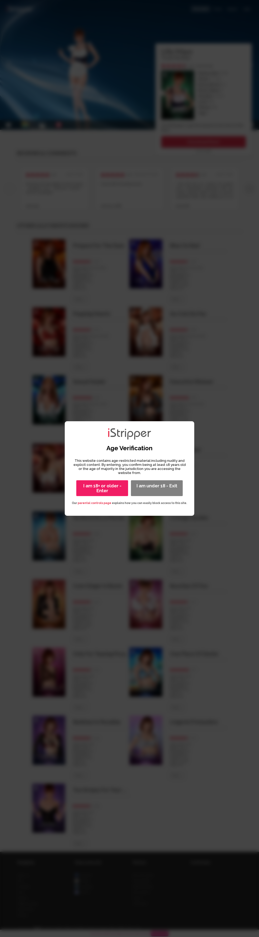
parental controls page (94, 503)
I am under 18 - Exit (156, 485)
